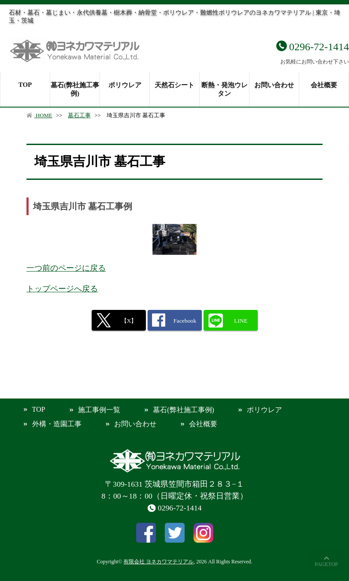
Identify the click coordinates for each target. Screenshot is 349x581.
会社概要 (324, 85)
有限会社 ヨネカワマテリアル (158, 562)
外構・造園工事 (57, 424)
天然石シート (174, 85)
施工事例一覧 (99, 409)
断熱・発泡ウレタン (224, 89)
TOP (25, 84)
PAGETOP (326, 564)
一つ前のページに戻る (66, 268)
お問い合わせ (274, 85)
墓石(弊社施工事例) (75, 89)
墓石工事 (79, 115)
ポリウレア (124, 85)
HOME (39, 115)
